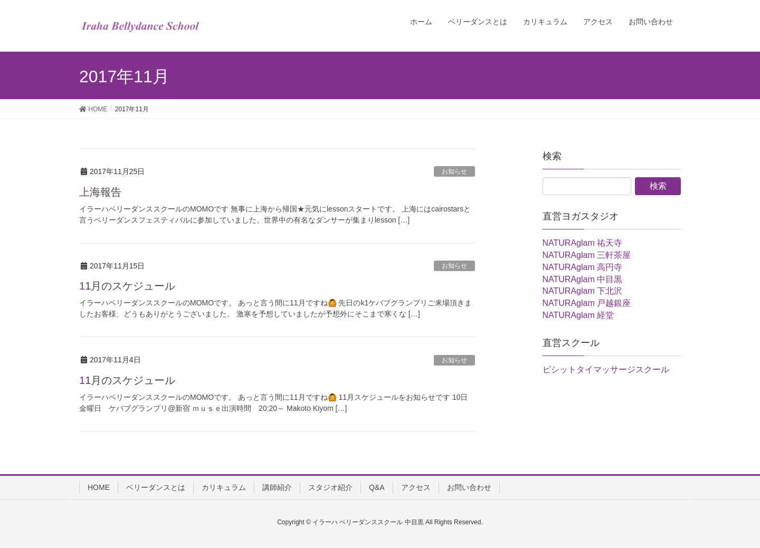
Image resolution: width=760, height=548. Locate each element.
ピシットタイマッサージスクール (606, 369)
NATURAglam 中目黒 (583, 279)
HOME (99, 487)
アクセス (416, 487)
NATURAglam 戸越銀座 (587, 303)
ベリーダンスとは (155, 487)
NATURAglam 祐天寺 (583, 242)
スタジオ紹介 (330, 487)
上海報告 (100, 192)
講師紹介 (277, 487)
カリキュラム (224, 487)
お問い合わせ (469, 487)
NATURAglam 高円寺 (583, 267)
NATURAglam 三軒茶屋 (587, 255)
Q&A (377, 487)
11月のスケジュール (127, 286)
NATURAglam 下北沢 (583, 290)
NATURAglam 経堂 (578, 315)
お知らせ (454, 171)
